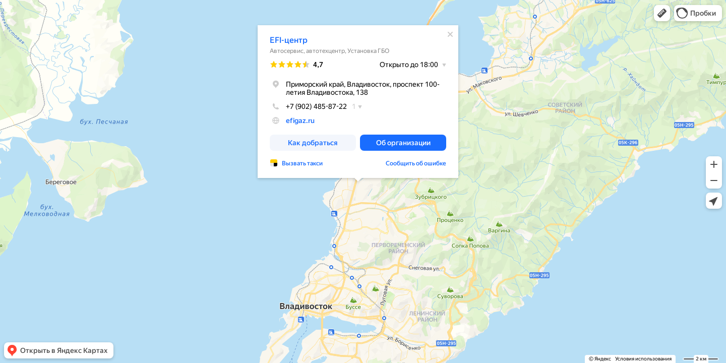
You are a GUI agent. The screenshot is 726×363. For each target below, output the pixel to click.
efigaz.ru (300, 120)
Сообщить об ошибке (416, 163)
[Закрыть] (450, 34)
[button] (662, 13)
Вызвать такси (302, 163)
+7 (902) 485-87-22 (308, 106)
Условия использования (643, 358)
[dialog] (358, 101)
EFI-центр (289, 40)
